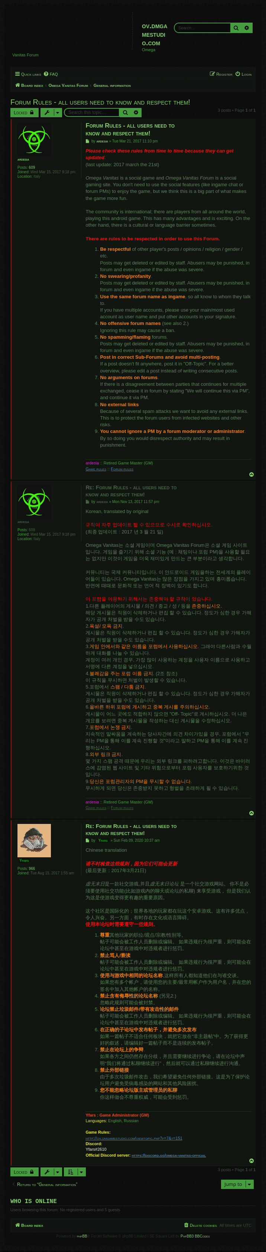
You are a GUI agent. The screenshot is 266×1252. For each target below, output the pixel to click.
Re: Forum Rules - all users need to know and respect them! (130, 490)
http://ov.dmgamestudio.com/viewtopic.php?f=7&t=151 (133, 1138)
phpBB (82, 1238)
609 (32, 167)
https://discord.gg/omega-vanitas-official (169, 1155)
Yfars (24, 860)
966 (32, 869)
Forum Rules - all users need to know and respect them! (100, 102)
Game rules (95, 469)
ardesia (23, 159)
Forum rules (122, 469)
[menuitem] (50, 74)
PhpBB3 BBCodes (195, 1238)
